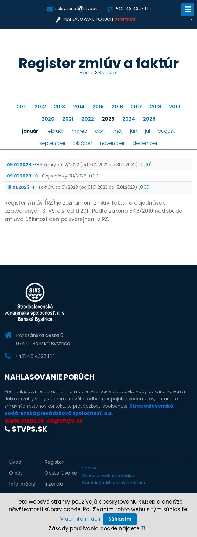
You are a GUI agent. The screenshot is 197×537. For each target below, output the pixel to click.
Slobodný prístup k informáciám (113, 483)
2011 (22, 106)
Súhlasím (119, 518)
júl (147, 131)
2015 (98, 106)
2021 (68, 118)
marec (79, 131)
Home (87, 72)
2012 (40, 106)
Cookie (89, 468)
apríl (100, 131)
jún (133, 131)
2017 (136, 106)
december (145, 143)
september (53, 143)
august (166, 131)
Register (107, 72)
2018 (155, 106)
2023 (108, 118)
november (112, 143)
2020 (48, 118)
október (83, 143)
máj (117, 131)
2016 (117, 106)
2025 (149, 118)
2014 (79, 106)
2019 (174, 106)
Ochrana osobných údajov (108, 475)
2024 (128, 118)
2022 (87, 118)
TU (144, 528)
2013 (59, 106)
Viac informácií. (80, 518)
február (55, 131)
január (30, 131)
